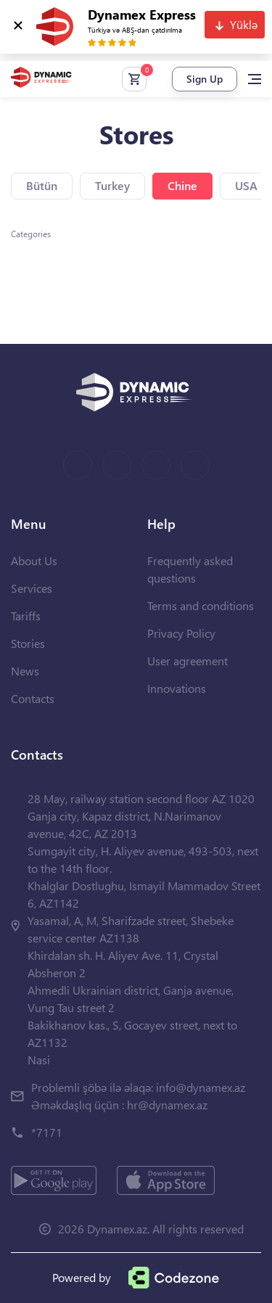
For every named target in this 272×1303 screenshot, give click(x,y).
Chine (182, 185)
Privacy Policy (181, 633)
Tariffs (26, 615)
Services (31, 588)
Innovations (176, 688)
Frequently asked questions (190, 569)
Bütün (41, 185)
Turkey (112, 185)
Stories (28, 643)
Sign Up (204, 79)
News (25, 670)
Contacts (32, 698)
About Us (34, 560)
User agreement (187, 660)
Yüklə (243, 24)
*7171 (46, 1132)
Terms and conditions (200, 605)
